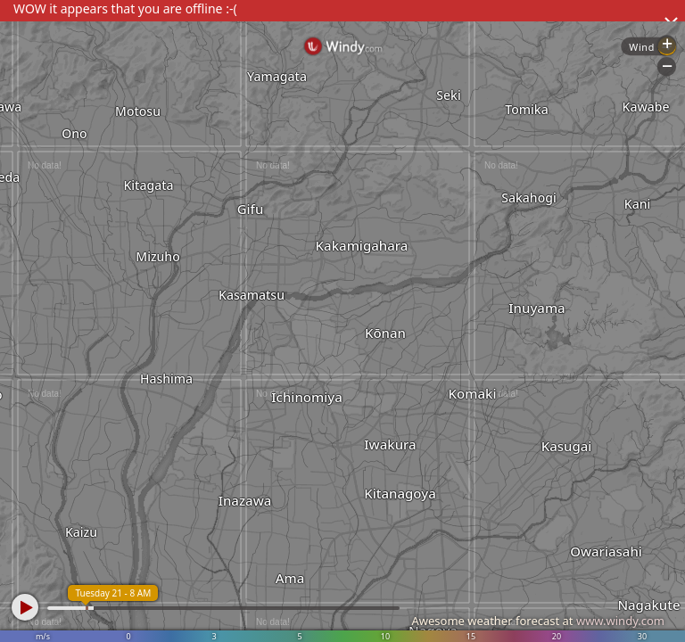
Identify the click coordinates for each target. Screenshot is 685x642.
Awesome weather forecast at (537, 621)
